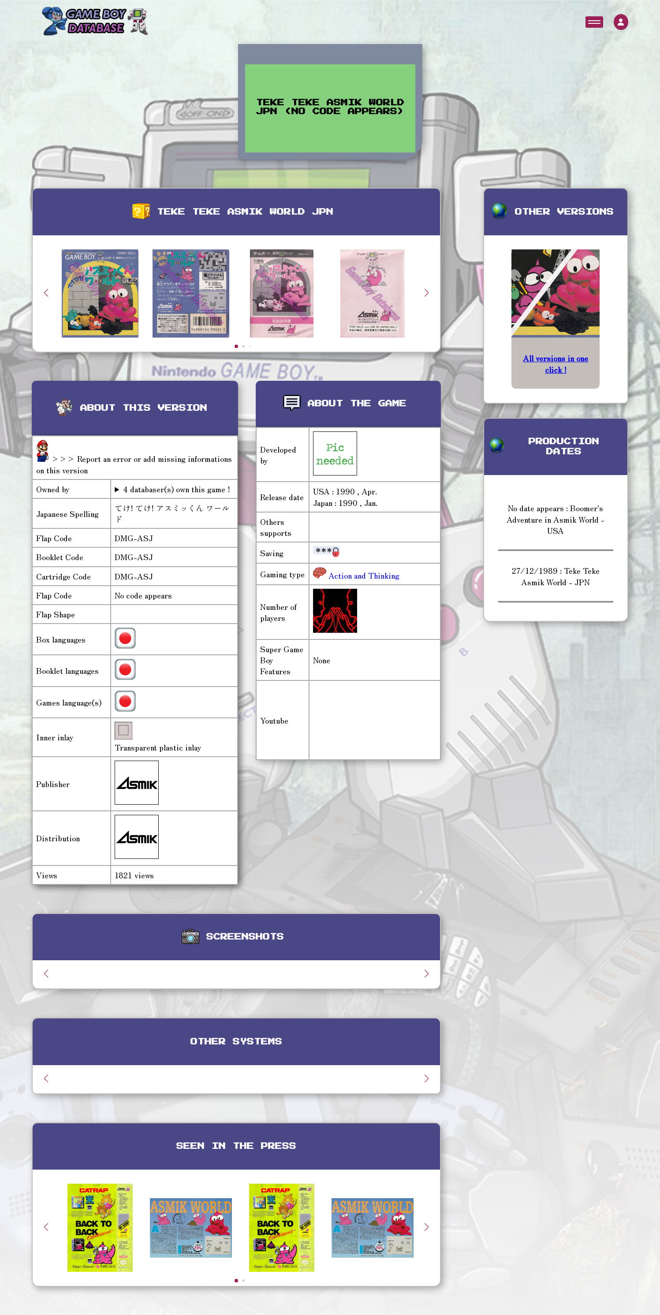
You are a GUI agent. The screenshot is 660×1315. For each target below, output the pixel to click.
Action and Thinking (362, 575)
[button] (427, 292)
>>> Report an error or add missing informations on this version (134, 464)
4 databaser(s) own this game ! (176, 488)
